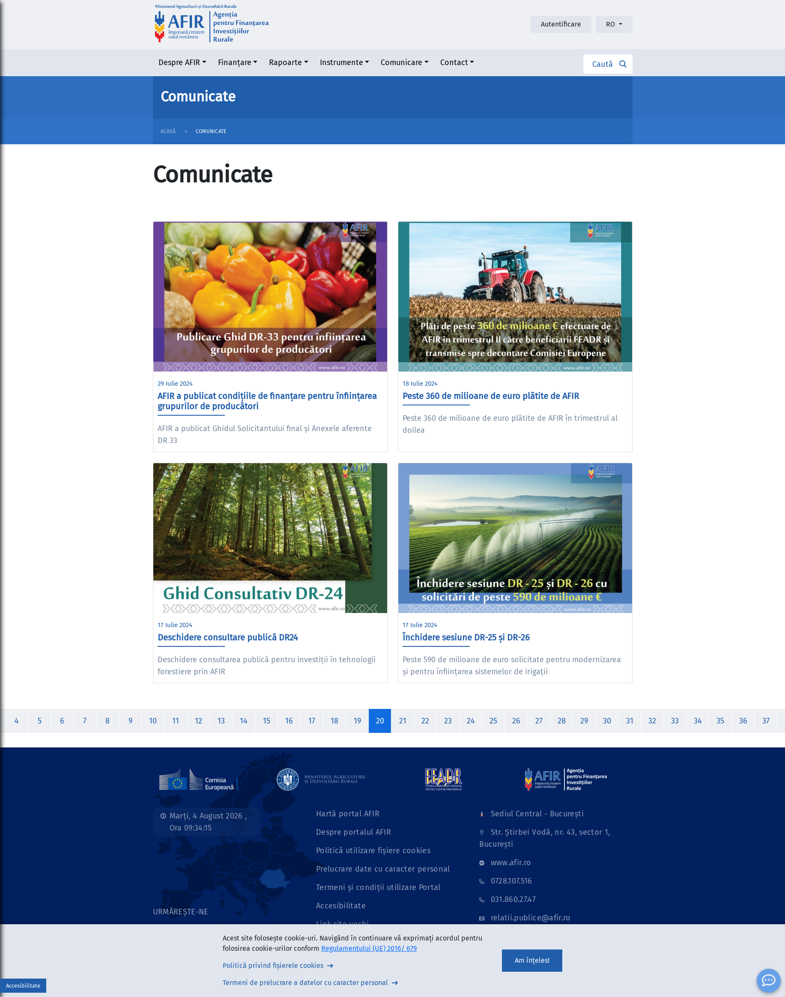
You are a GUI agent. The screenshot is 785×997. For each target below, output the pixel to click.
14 (244, 721)
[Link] (199, 779)
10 (153, 721)
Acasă (168, 131)
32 (652, 721)
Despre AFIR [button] (179, 62)
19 (357, 721)
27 (539, 721)
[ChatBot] (769, 981)
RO (611, 24)
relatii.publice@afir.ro (531, 918)
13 (221, 721)
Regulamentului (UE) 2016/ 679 (369, 948)
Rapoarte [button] (285, 62)
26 (516, 721)
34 (698, 721)
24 (471, 721)
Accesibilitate (341, 906)
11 (175, 721)
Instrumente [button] (341, 62)
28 (562, 721)
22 (425, 721)
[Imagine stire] (270, 297)
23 (448, 721)
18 (334, 721)
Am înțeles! (532, 960)
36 (743, 721)
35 (720, 721)
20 (380, 721)
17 (311, 721)
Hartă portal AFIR (347, 813)
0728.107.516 (511, 881)
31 (629, 721)
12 (198, 721)
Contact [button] (454, 62)
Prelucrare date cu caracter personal (383, 869)
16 (289, 721)
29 (584, 721)
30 (607, 721)
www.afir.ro (511, 862)
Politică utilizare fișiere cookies (373, 850)
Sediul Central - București (537, 813)
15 (266, 721)
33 (675, 721)
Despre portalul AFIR (353, 832)
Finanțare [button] (234, 62)
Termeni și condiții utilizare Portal (378, 887)
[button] (608, 64)
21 (402, 721)
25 (493, 721)
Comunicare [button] (401, 62)
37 (766, 721)
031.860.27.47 (513, 899)
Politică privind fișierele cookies (273, 965)
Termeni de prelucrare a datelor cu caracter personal (305, 983)
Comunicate (211, 131)
